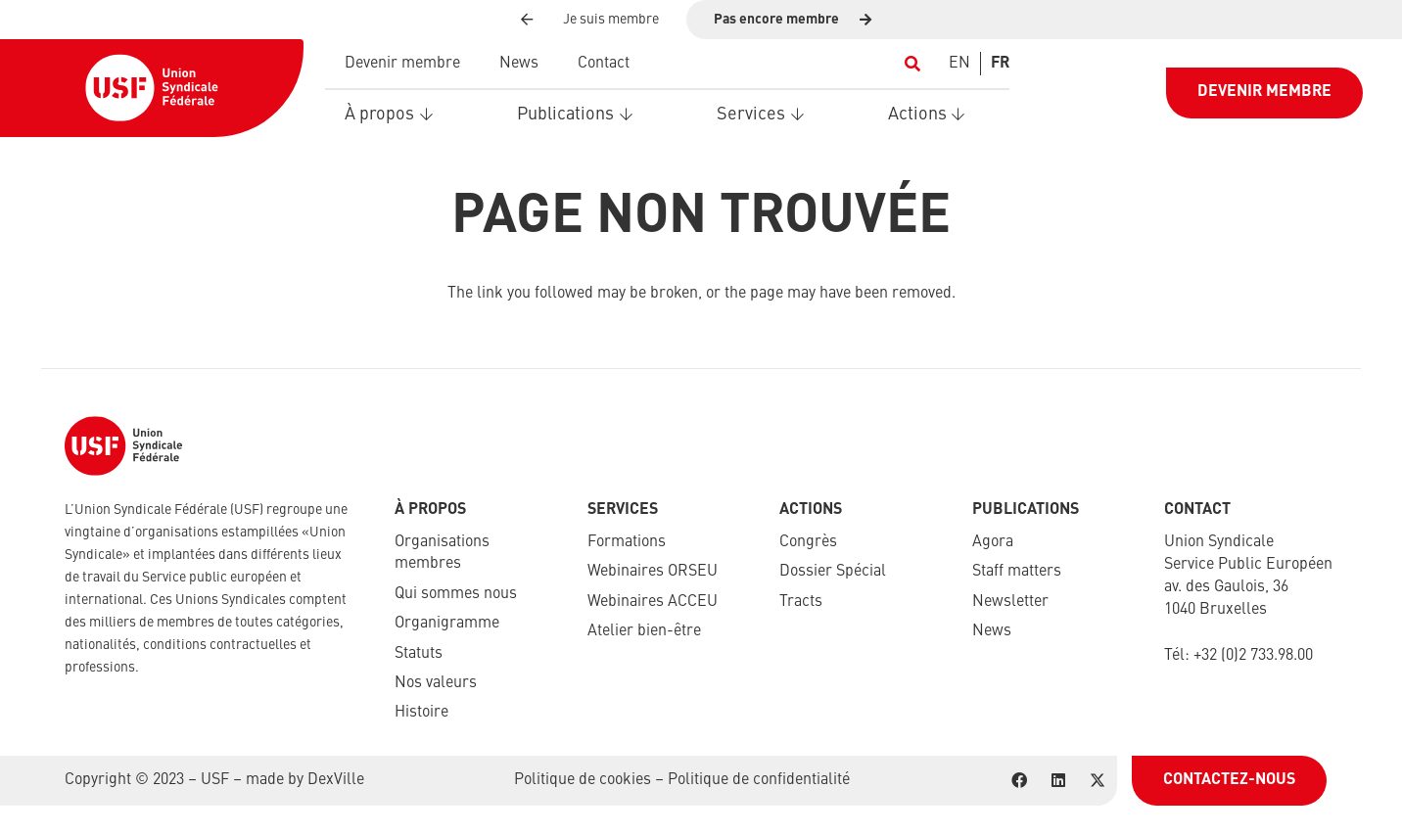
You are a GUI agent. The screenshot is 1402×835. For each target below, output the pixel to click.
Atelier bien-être (644, 631)
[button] (912, 63)
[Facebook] (1019, 780)
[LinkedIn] (1058, 780)
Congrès (808, 542)
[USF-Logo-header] (152, 88)
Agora (992, 542)
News (991, 631)
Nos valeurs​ (436, 683)
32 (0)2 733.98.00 (1257, 656)
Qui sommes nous (456, 594)
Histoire (421, 712)
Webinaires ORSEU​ (652, 572)
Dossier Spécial (832, 572)
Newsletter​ (1010, 602)
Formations (626, 542)
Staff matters (1016, 572)
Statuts (419, 654)
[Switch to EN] (959, 63)
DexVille (335, 780)
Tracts (800, 602)
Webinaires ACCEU (652, 602)
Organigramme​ (447, 623)
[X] (1097, 780)
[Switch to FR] (1000, 63)
